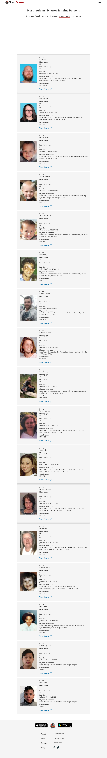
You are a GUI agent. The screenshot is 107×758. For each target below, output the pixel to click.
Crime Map (30, 16)
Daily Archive (76, 16)
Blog (43, 747)
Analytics (45, 16)
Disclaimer (58, 743)
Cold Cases (53, 16)
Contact (44, 743)
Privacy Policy (59, 738)
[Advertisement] (53, 35)
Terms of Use (59, 734)
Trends (37, 16)
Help (43, 738)
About (43, 734)
